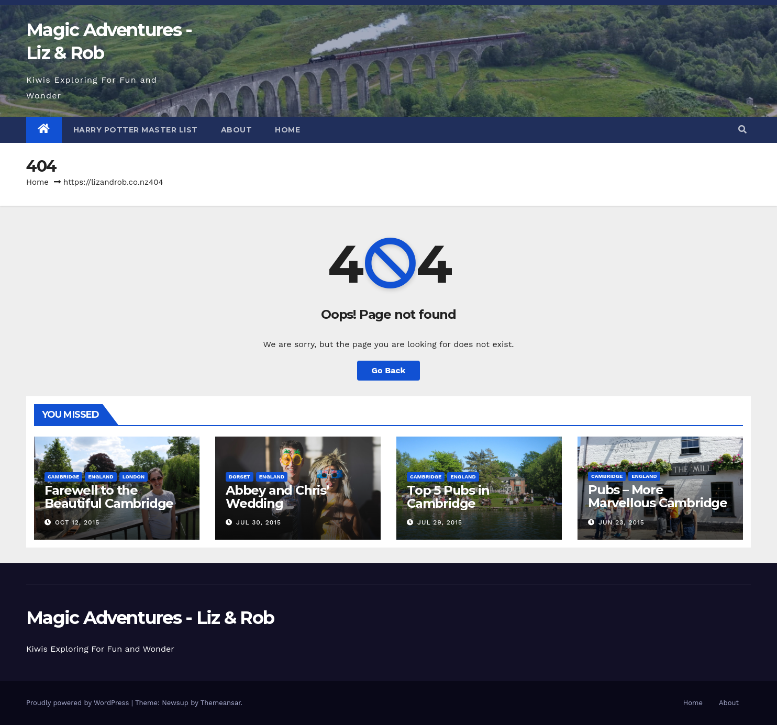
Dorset (239, 476)
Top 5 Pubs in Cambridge (448, 497)
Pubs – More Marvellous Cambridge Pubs (657, 502)
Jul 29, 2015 (439, 522)
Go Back (389, 370)
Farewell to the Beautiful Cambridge (109, 497)
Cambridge (63, 476)
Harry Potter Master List (135, 130)
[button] (742, 130)
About (236, 130)
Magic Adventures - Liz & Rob (150, 618)
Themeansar (221, 703)
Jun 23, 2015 (621, 522)
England (100, 476)
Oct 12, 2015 (77, 522)
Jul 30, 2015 (258, 522)
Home (287, 130)
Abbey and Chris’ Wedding (277, 497)
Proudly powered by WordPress (78, 703)
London (134, 476)
